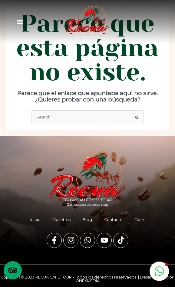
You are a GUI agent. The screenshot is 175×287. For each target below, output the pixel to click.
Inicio (35, 219)
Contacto (113, 219)
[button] (20, 22)
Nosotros (62, 219)
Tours (140, 219)
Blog (87, 219)
